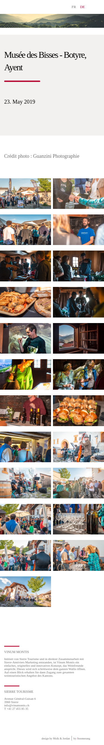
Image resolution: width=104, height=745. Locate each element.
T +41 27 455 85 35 (16, 708)
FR (74, 7)
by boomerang (81, 738)
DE (82, 7)
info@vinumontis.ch (16, 705)
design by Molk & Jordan (56, 738)
